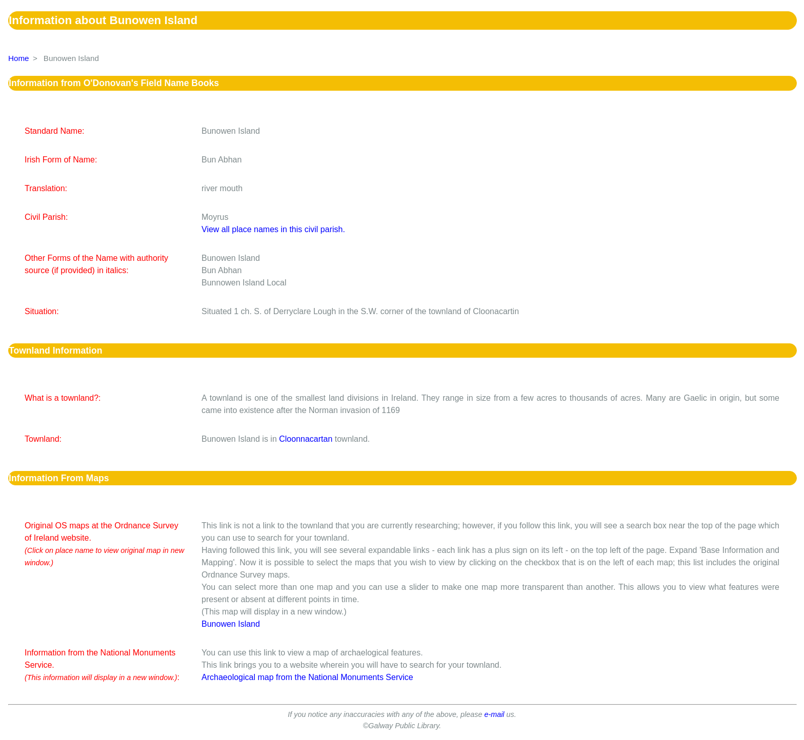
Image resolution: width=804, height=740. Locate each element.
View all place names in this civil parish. (273, 229)
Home (18, 58)
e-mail (494, 714)
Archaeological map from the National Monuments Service (307, 677)
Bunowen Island (231, 624)
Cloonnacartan (305, 439)
